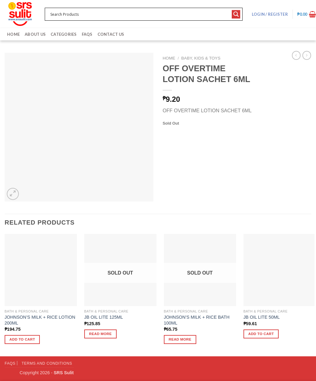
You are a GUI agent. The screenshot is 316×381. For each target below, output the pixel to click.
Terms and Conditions (47, 363)
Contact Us (111, 34)
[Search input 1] (139, 14)
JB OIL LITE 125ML (103, 317)
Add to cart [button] (22, 339)
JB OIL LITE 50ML (261, 317)
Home (13, 34)
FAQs (87, 34)
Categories (64, 34)
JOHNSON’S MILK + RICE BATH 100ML (197, 320)
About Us (35, 34)
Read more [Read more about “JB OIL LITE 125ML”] (100, 334)
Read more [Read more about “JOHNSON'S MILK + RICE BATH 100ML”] (180, 339)
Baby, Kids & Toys (200, 58)
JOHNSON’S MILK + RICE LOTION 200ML (40, 320)
